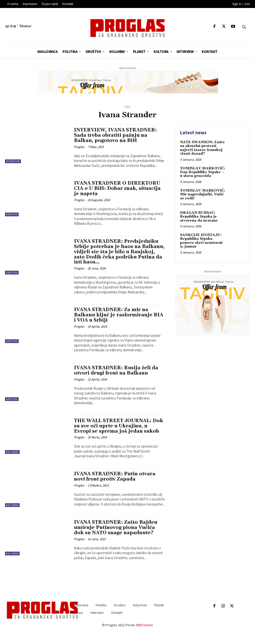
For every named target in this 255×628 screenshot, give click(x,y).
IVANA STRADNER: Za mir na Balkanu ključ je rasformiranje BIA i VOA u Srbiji (118, 315)
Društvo (12, 214)
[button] (244, 26)
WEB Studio (144, 625)
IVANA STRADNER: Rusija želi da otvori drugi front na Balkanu (116, 370)
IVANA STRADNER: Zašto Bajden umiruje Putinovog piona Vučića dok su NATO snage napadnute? (115, 527)
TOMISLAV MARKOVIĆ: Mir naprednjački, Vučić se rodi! (202, 194)
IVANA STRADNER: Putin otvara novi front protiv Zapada (114, 476)
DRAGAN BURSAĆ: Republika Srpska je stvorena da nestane (199, 217)
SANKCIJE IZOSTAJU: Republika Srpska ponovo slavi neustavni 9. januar (201, 241)
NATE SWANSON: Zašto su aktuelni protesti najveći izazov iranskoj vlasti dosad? (202, 148)
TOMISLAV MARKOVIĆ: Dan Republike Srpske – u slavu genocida (202, 172)
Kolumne (12, 452)
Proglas (79, 147)
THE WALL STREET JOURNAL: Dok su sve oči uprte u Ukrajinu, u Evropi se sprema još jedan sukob (118, 426)
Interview (13, 161)
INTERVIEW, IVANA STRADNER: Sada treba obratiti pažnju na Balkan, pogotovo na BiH (115, 135)
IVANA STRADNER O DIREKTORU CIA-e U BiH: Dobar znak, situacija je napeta (117, 188)
